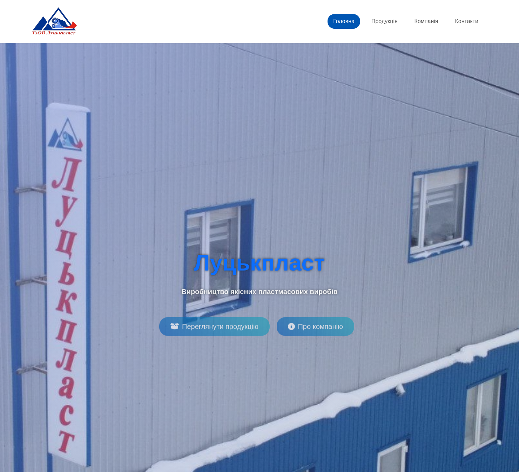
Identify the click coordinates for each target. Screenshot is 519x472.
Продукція (384, 21)
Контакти (466, 21)
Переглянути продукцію (214, 329)
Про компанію (315, 329)
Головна (344, 21)
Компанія (426, 21)
